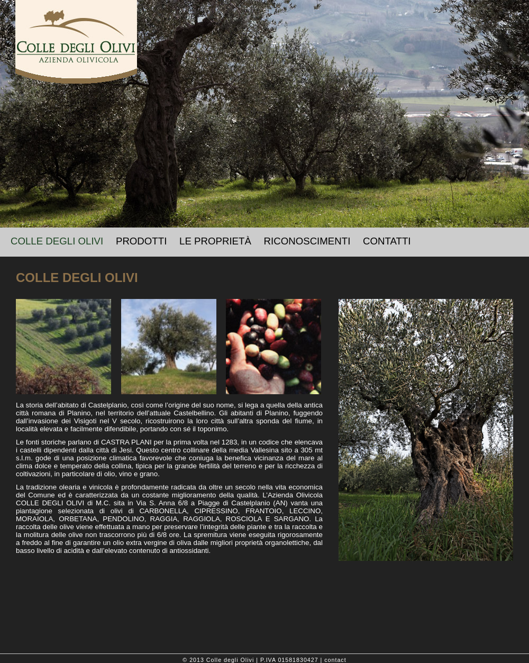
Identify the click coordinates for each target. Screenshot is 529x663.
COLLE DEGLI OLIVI (57, 241)
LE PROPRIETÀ (215, 241)
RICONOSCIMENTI (307, 241)
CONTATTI (387, 241)
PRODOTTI (141, 241)
